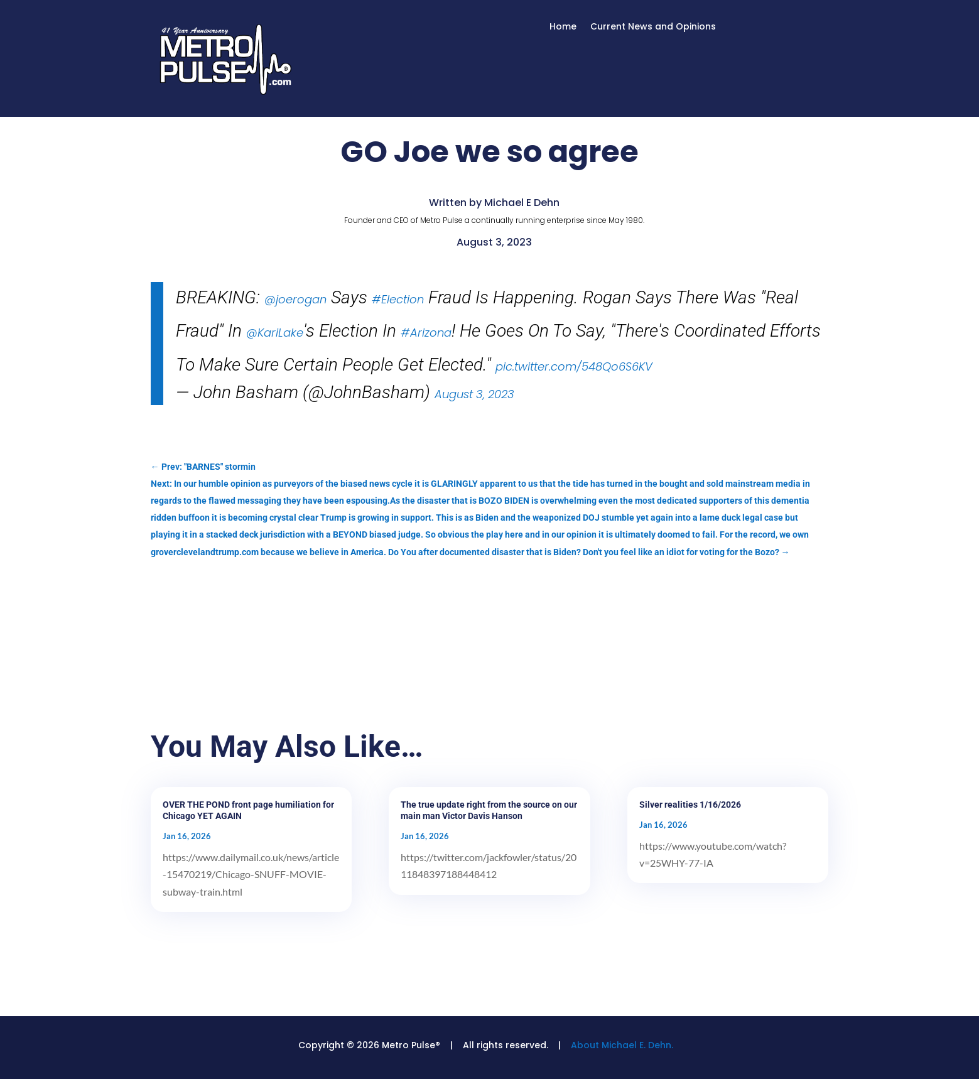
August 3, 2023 (474, 394)
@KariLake (274, 332)
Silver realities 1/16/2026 (690, 805)
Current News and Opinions (653, 27)
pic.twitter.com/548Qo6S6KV (573, 366)
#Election (398, 299)
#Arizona (426, 332)
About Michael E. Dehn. (622, 1045)
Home (562, 27)
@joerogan (295, 299)
